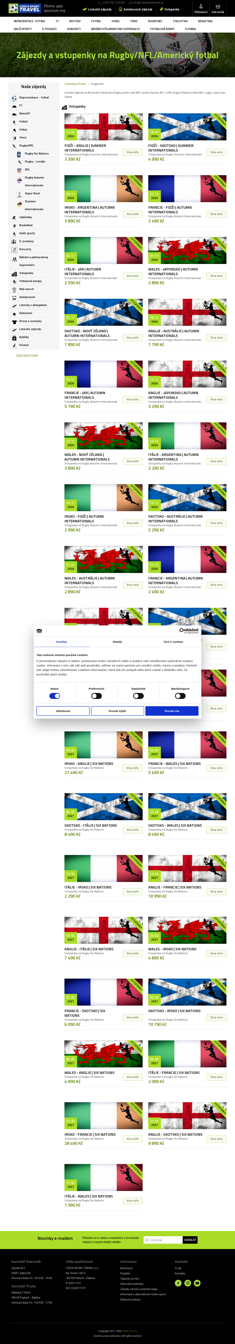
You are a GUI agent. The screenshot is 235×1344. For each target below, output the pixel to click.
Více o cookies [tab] (173, 641)
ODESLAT (190, 1240)
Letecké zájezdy (100, 9)
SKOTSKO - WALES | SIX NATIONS (175, 825)
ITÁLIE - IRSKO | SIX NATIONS (88, 887)
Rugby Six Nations (37, 153)
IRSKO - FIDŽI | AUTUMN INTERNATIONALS (84, 518)
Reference (126, 1268)
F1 (57, 21)
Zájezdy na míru (129, 1278)
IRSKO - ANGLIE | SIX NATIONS (88, 763)
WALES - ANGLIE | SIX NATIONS (89, 1072)
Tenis (134, 21)
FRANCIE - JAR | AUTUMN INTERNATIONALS (84, 395)
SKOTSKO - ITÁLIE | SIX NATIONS (90, 825)
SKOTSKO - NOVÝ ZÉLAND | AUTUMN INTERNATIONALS (87, 333)
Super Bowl (32, 193)
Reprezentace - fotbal (29, 21)
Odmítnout (63, 710)
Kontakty (180, 1273)
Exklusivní (25, 313)
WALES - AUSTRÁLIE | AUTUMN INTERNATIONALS (89, 580)
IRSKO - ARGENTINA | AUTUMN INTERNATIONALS (89, 209)
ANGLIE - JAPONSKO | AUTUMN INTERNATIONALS (173, 395)
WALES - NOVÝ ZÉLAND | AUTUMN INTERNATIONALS (87, 457)
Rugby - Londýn (35, 161)
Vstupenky (172, 9)
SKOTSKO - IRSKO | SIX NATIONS (174, 1011)
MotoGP (75, 21)
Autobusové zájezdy (138, 9)
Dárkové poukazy (130, 1299)
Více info (133, 152)
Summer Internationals (34, 205)
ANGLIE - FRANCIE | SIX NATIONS (174, 887)
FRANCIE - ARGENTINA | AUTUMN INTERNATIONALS (175, 580)
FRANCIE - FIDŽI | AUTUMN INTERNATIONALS (170, 209)
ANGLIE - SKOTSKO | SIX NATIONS (175, 1134)
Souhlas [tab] (61, 641)
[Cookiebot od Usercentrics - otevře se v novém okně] (182, 631)
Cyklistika (180, 21)
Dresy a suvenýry (30, 321)
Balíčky (24, 337)
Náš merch (26, 289)
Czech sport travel (27, 355)
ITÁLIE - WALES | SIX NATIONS (88, 1196)
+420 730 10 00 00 (113, 2)
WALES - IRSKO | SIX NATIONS (172, 949)
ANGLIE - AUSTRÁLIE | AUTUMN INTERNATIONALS (173, 333)
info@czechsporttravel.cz (148, 2)
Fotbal (96, 21)
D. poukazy (49, 29)
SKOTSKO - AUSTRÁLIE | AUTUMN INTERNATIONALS (175, 518)
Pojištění (125, 1273)
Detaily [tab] (117, 641)
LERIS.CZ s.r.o (129, 1331)
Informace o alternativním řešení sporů (143, 1294)
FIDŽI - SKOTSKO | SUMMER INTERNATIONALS (170, 148)
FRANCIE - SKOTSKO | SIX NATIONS (84, 1013)
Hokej (116, 21)
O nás (178, 1268)
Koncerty (74, 29)
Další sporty (23, 29)
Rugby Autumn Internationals (34, 181)
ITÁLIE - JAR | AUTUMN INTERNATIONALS (82, 271)
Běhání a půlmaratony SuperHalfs (115, 29)
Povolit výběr (117, 710)
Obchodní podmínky (132, 1283)
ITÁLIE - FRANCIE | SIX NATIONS (174, 1072)
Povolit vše (172, 710)
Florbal (190, 29)
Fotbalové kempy (162, 29)
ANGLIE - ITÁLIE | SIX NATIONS (88, 949)
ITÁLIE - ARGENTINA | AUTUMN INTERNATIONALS (173, 457)
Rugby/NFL (155, 21)
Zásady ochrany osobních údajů (138, 1289)
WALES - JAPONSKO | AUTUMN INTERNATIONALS (173, 271)
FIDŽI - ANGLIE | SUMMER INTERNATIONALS (85, 148)
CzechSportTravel (75, 83)
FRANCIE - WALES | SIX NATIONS (174, 763)
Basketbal (205, 21)
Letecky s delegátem (33, 305)
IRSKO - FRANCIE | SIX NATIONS (90, 1134)
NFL (27, 169)
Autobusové (27, 297)
